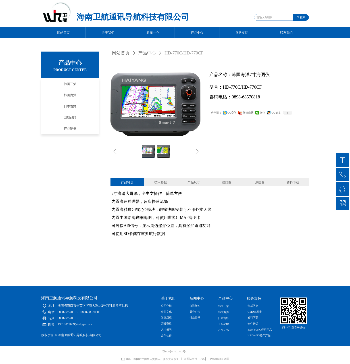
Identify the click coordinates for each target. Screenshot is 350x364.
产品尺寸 (194, 182)
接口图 (226, 182)
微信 (262, 112)
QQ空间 (232, 112)
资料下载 (293, 182)
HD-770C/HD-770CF (184, 52)
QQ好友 (276, 112)
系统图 (260, 182)
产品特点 (127, 182)
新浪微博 (248, 112)
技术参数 (160, 182)
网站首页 (121, 52)
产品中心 (147, 52)
